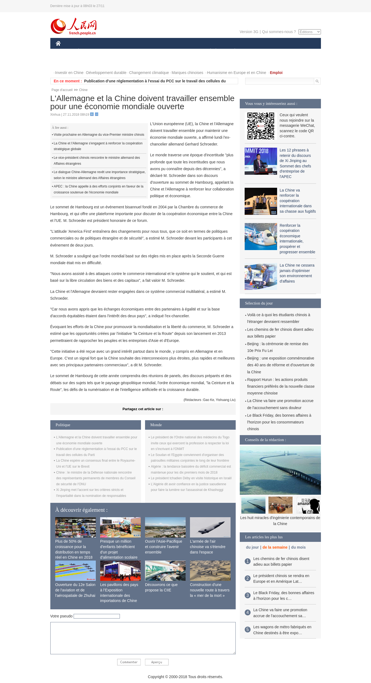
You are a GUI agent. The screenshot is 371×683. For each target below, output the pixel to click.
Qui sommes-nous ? (279, 32)
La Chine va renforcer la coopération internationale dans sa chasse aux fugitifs (298, 200)
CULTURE (184, 51)
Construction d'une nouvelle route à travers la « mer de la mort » (209, 589)
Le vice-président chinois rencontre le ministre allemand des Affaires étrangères (97, 161)
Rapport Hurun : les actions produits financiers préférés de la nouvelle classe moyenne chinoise (281, 386)
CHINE (65, 51)
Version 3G (248, 32)
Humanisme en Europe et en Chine (236, 72)
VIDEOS (66, 62)
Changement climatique (149, 72)
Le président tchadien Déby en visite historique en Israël (191, 478)
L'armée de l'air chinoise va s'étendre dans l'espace (207, 546)
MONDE (113, 51)
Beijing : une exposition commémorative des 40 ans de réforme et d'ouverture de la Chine (281, 365)
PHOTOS (301, 51)
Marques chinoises (187, 72)
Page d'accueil (62, 90)
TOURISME (277, 51)
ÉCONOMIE (88, 51)
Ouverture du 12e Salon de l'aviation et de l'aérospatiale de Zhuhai (75, 589)
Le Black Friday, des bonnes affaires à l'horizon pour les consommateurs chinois (279, 422)
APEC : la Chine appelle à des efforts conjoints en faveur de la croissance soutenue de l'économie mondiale (98, 189)
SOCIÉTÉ (208, 51)
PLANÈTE (232, 51)
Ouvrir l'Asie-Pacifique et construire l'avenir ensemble (163, 546)
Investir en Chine (69, 72)
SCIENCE (160, 51)
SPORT (253, 51)
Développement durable (106, 72)
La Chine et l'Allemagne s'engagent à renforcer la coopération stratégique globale (98, 146)
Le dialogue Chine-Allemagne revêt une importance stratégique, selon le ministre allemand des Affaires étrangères (100, 175)
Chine (83, 90)
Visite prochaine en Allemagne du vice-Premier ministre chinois (99, 135)
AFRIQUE (136, 51)
